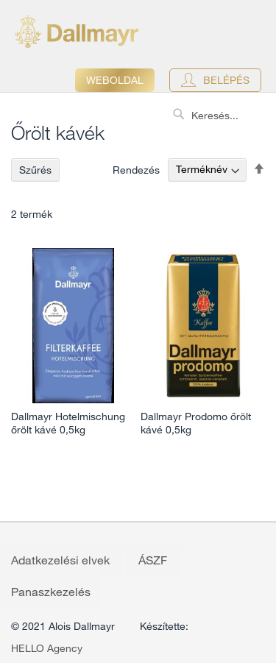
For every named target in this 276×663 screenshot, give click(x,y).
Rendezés (136, 169)
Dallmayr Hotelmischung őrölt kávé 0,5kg (68, 423)
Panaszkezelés (51, 591)
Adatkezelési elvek (60, 560)
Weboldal (115, 80)
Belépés (226, 80)
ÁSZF (152, 560)
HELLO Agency (46, 648)
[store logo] (76, 31)
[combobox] (221, 115)
